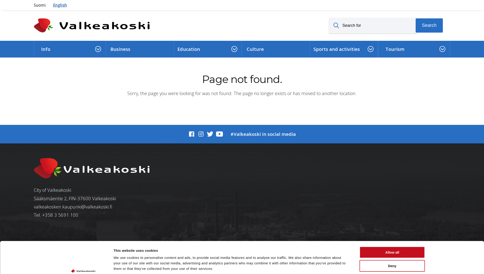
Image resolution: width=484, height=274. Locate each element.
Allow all (392, 225)
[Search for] (373, 25)
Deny (392, 238)
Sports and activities (336, 49)
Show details (124, 265)
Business (120, 49)
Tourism (394, 49)
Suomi (40, 5)
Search (429, 25)
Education (188, 49)
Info (45, 49)
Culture (255, 49)
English (60, 5)
